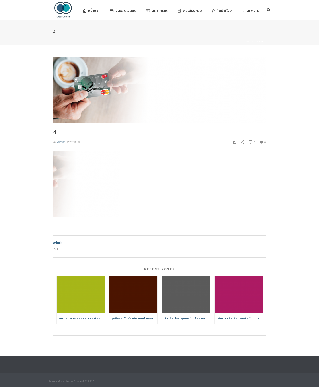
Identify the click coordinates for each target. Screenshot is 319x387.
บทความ (250, 10)
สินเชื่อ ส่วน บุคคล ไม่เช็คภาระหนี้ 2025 (187, 318)
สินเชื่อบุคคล (190, 10)
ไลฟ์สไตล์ (222, 10)
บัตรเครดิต (157, 10)
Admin (61, 141)
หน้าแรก (92, 10)
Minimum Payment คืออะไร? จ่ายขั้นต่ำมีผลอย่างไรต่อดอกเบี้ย (82, 318)
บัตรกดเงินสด (123, 10)
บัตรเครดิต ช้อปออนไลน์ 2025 (238, 318)
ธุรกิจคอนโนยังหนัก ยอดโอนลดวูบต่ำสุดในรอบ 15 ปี (134, 318)
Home (249, 41)
